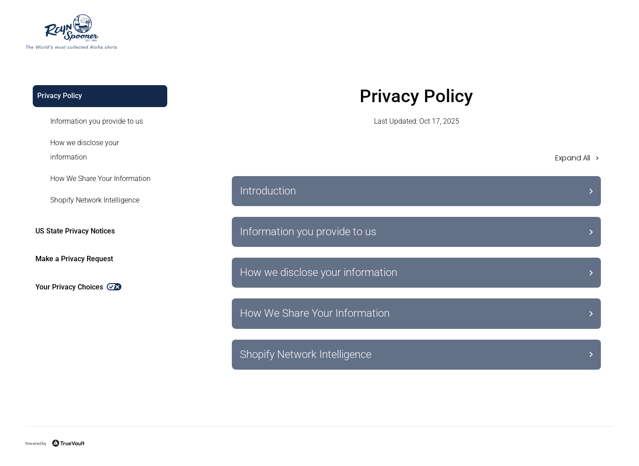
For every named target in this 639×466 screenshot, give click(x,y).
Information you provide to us (96, 121)
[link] (94, 121)
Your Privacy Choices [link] (78, 287)
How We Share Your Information (100, 178)
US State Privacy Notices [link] (75, 231)
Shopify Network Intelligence (94, 200)
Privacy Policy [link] (59, 95)
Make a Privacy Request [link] (74, 259)
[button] (416, 161)
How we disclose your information (84, 149)
